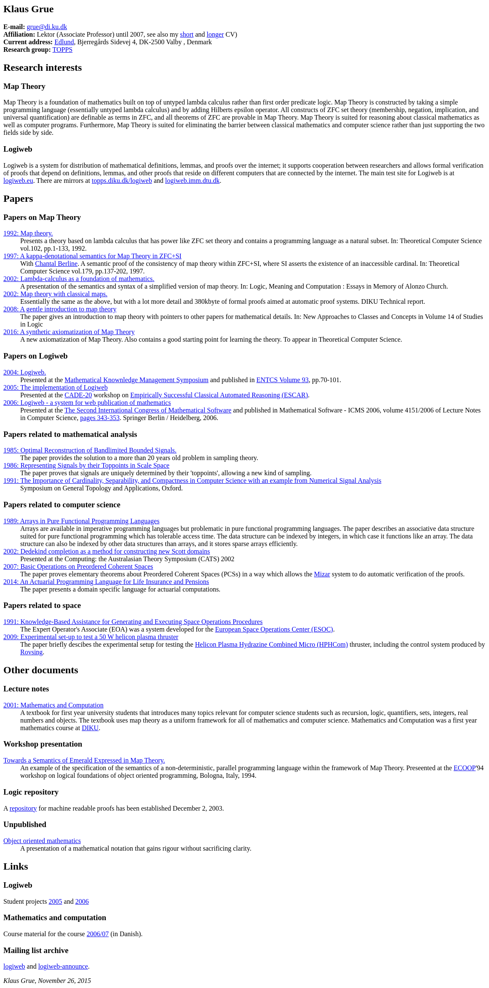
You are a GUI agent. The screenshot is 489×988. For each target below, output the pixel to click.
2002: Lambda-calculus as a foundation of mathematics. (79, 278)
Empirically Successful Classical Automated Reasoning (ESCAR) (219, 395)
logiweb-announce (63, 966)
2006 (82, 901)
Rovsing (31, 652)
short (186, 34)
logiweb (14, 966)
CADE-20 (78, 395)
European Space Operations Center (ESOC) (274, 629)
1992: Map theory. (28, 233)
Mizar (322, 574)
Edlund (64, 42)
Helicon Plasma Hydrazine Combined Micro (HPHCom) (271, 644)
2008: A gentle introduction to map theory (59, 309)
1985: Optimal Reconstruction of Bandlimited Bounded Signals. (89, 450)
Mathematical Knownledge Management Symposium (136, 379)
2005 (55, 901)
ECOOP (465, 767)
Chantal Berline (56, 263)
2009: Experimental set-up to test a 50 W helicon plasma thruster (90, 636)
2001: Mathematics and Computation (53, 705)
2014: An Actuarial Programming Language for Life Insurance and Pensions (106, 581)
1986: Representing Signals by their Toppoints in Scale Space (86, 465)
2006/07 (98, 933)
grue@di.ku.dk (47, 26)
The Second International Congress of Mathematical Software (147, 410)
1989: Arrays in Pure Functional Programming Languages (81, 521)
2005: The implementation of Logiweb (55, 387)
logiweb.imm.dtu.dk (192, 180)
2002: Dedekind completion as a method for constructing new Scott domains (106, 551)
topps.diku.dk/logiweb (122, 180)
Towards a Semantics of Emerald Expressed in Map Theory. (84, 760)
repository (23, 808)
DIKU (90, 727)
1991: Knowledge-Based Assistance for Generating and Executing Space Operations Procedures (132, 621)
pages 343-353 (100, 417)
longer (215, 34)
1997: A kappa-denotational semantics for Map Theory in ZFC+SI (92, 256)
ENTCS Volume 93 (283, 379)
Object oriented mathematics (42, 840)
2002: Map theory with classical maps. (55, 293)
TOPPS (62, 49)
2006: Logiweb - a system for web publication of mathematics (87, 402)
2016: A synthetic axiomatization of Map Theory (69, 331)
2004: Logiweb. (24, 372)
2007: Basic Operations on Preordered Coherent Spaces (78, 566)
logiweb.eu (18, 180)
